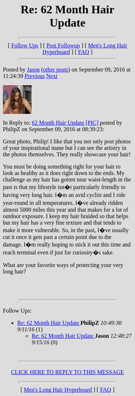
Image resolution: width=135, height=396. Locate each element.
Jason (33, 69)
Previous (34, 76)
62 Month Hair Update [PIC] (65, 123)
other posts (55, 69)
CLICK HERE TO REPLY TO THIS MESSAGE (67, 372)
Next (51, 76)
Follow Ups (24, 45)
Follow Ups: (17, 311)
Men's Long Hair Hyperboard (58, 390)
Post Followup (63, 45)
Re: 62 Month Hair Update (49, 323)
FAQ (83, 52)
